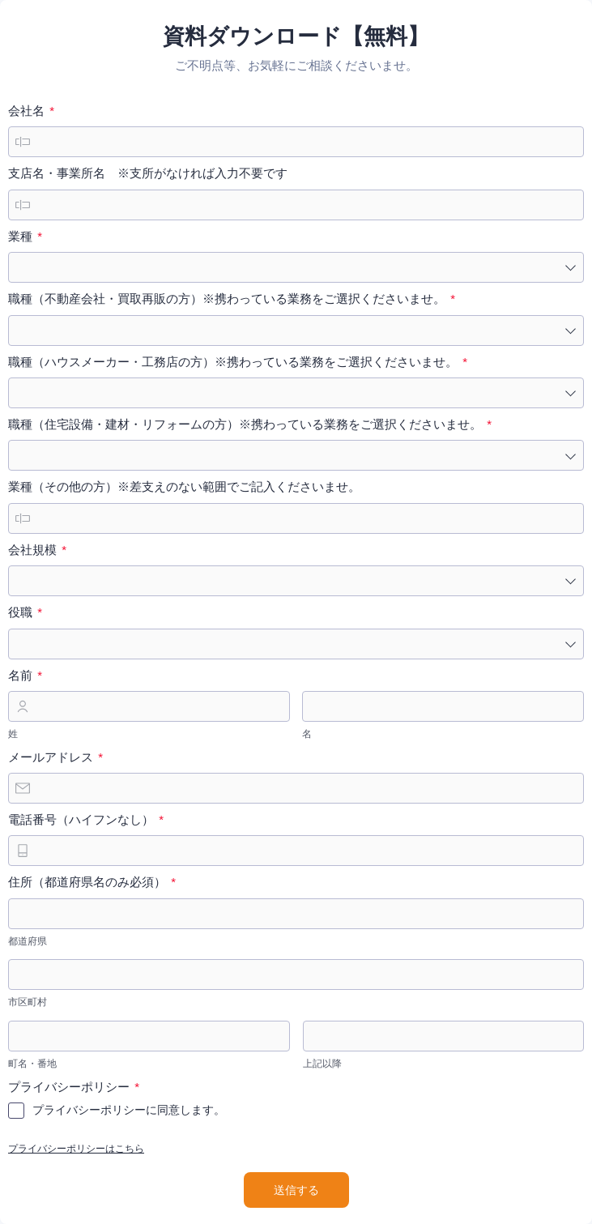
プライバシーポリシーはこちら (76, 1148)
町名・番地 (32, 1063)
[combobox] (296, 267)
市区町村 (27, 1002)
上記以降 (322, 1063)
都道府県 (27, 941)
